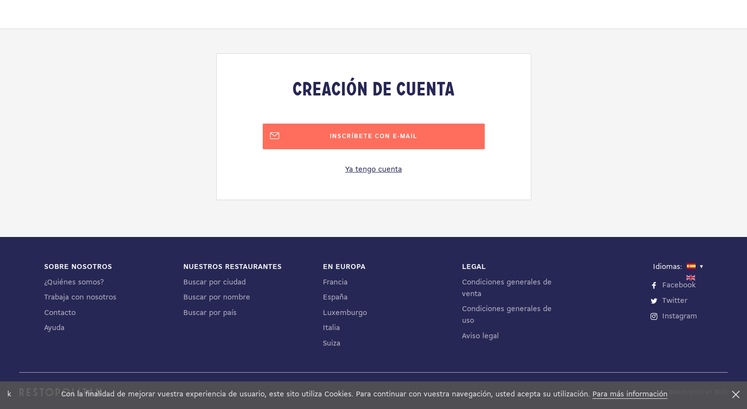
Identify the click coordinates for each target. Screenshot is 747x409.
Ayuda (54, 328)
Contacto (60, 313)
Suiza (331, 343)
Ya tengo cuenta (373, 169)
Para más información (630, 394)
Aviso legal (480, 336)
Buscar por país (210, 313)
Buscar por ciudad (214, 282)
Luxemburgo (345, 313)
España (335, 297)
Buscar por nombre (216, 297)
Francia (335, 282)
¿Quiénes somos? (74, 282)
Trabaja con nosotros (80, 297)
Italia (331, 328)
